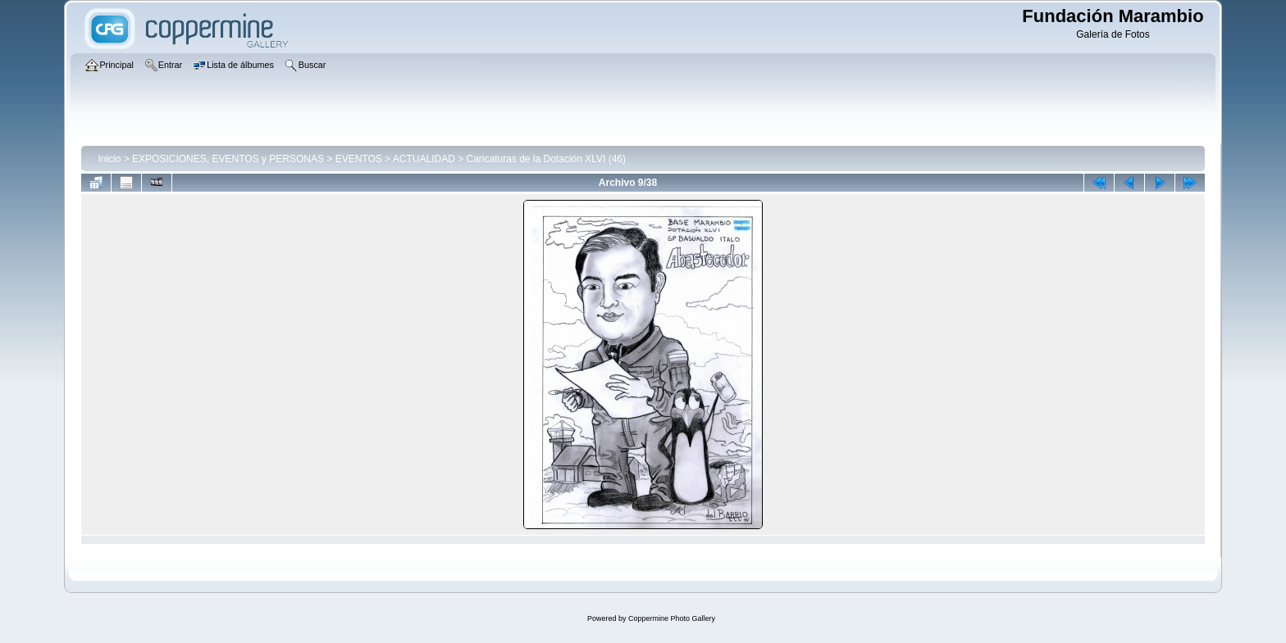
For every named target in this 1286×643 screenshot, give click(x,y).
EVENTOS (358, 159)
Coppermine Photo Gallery (671, 618)
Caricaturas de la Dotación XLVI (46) (546, 159)
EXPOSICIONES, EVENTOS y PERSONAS (228, 159)
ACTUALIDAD (424, 159)
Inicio (109, 159)
